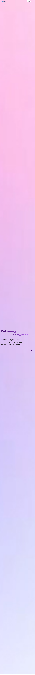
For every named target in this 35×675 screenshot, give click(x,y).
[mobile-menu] (33, 1)
